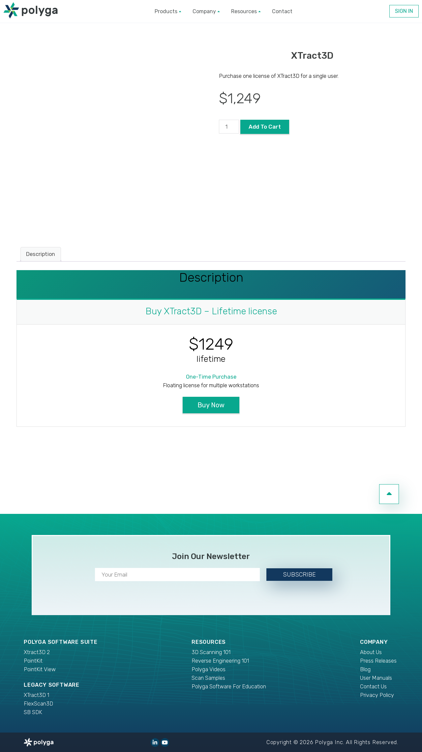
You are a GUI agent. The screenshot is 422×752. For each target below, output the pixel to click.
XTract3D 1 (36, 695)
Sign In (404, 11)
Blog (365, 669)
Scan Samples (208, 678)
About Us (371, 652)
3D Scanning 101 (211, 652)
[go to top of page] (389, 494)
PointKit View (40, 669)
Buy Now (211, 405)
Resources (245, 11)
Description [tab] (40, 254)
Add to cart (265, 126)
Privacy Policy (377, 695)
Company (206, 11)
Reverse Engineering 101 (220, 661)
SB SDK (33, 712)
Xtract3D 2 (37, 652)
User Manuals (376, 678)
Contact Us (373, 686)
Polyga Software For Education (229, 686)
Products (168, 11)
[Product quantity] (229, 127)
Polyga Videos (209, 669)
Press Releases (378, 661)
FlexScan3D (38, 704)
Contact (282, 11)
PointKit (33, 661)
